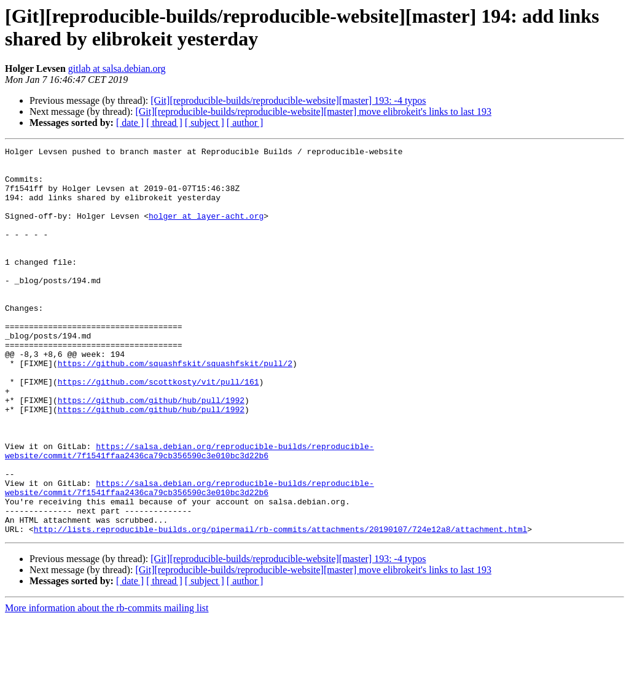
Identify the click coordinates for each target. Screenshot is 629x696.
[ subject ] (204, 122)
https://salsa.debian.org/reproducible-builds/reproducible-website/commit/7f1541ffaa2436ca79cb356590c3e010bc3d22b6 (189, 512)
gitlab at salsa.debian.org (117, 68)
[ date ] (130, 122)
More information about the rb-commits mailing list (107, 685)
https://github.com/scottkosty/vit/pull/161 (158, 429)
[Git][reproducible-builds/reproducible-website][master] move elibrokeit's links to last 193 (313, 111)
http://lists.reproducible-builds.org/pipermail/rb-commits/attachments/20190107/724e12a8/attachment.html (280, 606)
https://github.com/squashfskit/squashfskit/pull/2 (175, 407)
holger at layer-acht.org (206, 230)
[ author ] (245, 122)
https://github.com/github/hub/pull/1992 (151, 451)
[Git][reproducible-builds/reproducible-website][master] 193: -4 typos (288, 100)
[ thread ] (164, 122)
